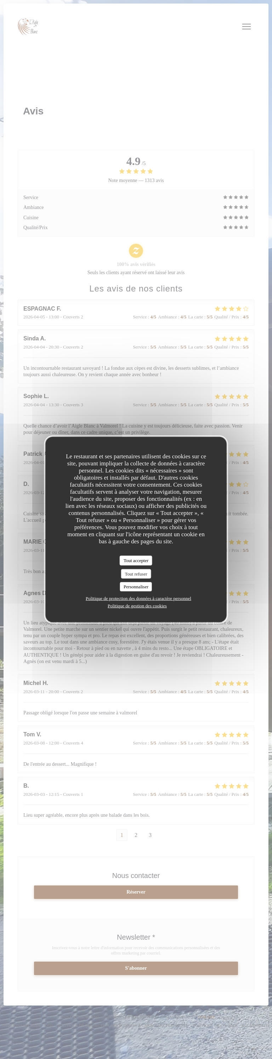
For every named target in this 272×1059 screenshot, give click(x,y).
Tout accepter (136, 560)
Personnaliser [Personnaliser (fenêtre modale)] (136, 586)
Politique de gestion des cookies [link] (137, 605)
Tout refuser (136, 573)
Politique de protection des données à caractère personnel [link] (138, 598)
